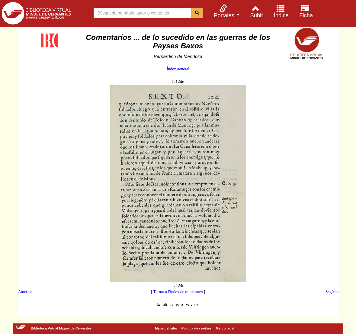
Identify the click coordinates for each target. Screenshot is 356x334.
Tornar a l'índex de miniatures (178, 292)
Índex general (178, 69)
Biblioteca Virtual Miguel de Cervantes (36, 14)
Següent (332, 292)
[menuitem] (226, 11)
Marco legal (225, 328)
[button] (226, 11)
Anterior (25, 292)
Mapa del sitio (166, 328)
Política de (196, 328)
